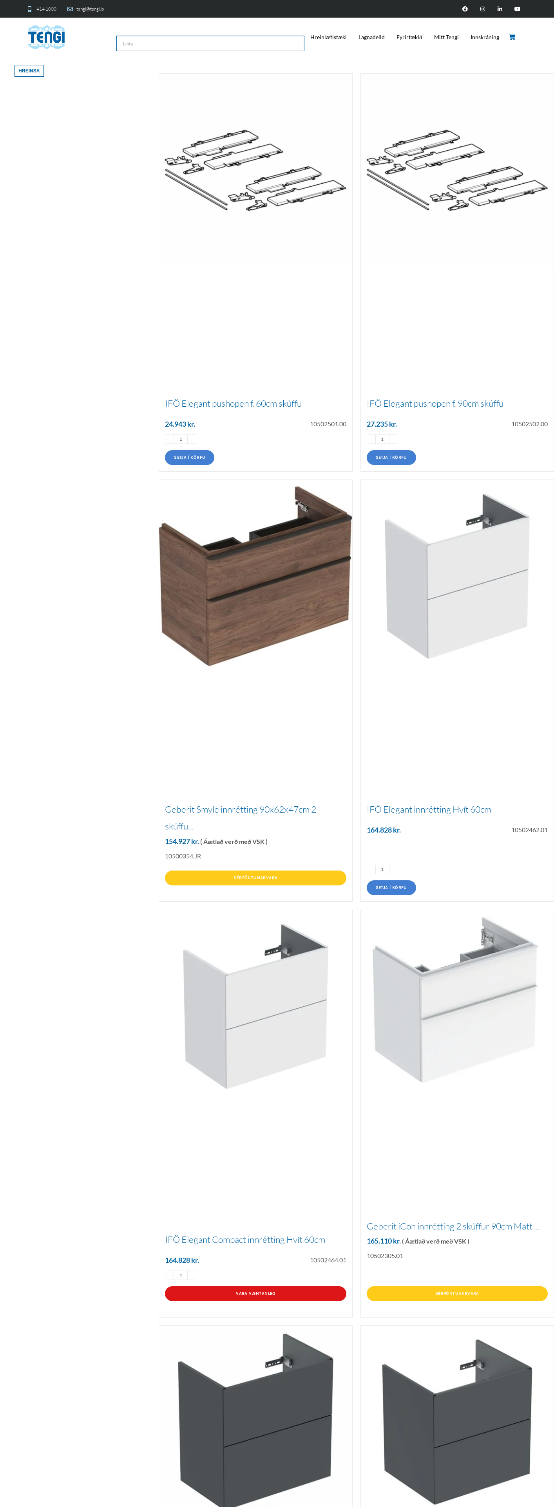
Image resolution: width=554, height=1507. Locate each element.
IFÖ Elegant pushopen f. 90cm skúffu (435, 403)
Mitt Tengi (446, 37)
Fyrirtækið (409, 37)
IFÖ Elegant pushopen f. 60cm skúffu (233, 403)
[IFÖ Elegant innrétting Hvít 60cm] (457, 576)
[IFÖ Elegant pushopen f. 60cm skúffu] (255, 170)
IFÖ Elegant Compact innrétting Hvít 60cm (245, 1239)
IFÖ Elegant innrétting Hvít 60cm (429, 809)
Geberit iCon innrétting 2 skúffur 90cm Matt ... (453, 1225)
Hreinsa (29, 71)
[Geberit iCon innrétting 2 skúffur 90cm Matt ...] (457, 999)
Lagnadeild (371, 37)
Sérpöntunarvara (255, 877)
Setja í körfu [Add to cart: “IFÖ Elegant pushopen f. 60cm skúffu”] (189, 457)
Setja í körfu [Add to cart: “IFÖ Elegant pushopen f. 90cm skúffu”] (391, 457)
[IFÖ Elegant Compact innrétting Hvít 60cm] (255, 1006)
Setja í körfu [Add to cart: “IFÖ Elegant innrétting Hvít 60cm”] (391, 887)
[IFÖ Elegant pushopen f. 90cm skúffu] (457, 170)
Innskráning (485, 37)
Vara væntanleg (255, 1293)
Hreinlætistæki (328, 37)
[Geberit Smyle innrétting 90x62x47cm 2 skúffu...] (255, 576)
